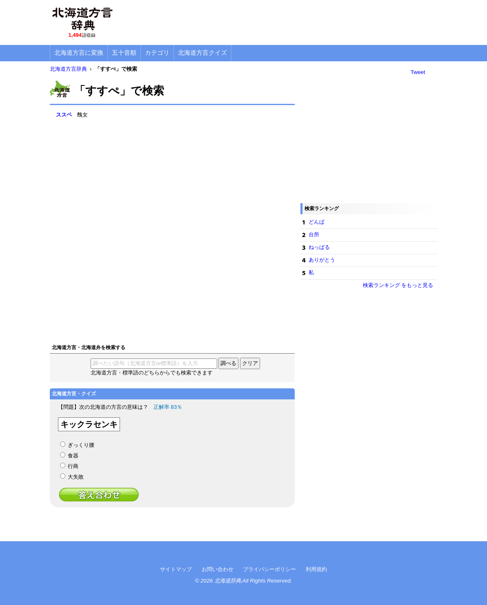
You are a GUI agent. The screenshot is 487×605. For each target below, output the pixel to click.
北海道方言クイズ (202, 52)
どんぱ (317, 222)
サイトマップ (176, 569)
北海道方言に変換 (78, 52)
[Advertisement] (289, 22)
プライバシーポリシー (269, 569)
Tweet (418, 72)
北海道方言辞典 (68, 69)
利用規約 (316, 569)
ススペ (64, 115)
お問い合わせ (217, 569)
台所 (314, 234)
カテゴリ (157, 52)
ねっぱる (319, 247)
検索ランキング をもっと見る (398, 285)
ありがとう (322, 260)
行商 (73, 466)
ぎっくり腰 (81, 445)
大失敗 (76, 477)
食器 (73, 456)
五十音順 (124, 52)
